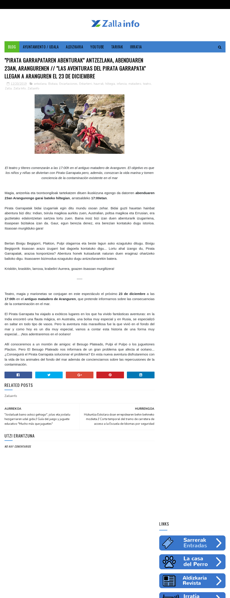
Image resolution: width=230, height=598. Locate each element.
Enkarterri (85, 84)
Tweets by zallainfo (175, 342)
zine (187, 279)
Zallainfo (33, 89)
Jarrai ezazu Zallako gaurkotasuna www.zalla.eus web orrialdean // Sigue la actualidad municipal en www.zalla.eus (191, 375)
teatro (147, 84)
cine (176, 279)
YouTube (97, 47)
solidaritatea (184, 311)
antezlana (40, 84)
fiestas (165, 295)
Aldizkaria (74, 47)
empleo (165, 287)
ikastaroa (188, 303)
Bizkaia (53, 84)
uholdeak (205, 311)
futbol (197, 295)
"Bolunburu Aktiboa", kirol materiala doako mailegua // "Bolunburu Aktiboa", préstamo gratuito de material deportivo (191, 440)
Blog (12, 47)
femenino (206, 303)
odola (165, 319)
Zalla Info (19, 89)
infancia (122, 84)
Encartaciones (68, 84)
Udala (165, 279)
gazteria (182, 295)
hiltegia (110, 84)
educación (182, 287)
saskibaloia (168, 303)
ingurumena (202, 287)
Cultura (204, 271)
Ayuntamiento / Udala (41, 47)
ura (218, 287)
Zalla (8, 89)
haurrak (99, 84)
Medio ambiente (206, 279)
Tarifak (117, 47)
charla (165, 311)
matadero (134, 84)
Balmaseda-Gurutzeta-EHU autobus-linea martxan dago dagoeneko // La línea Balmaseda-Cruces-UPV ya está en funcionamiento (190, 407)
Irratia (136, 47)
